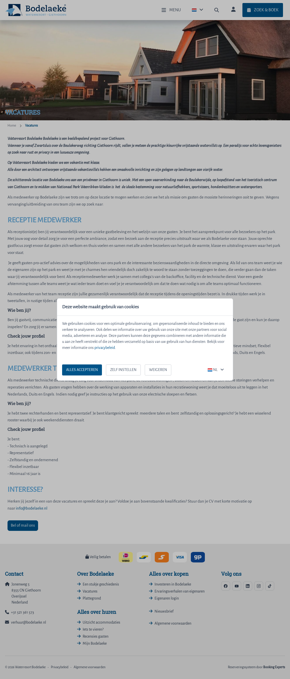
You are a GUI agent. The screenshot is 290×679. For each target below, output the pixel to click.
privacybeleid (104, 348)
